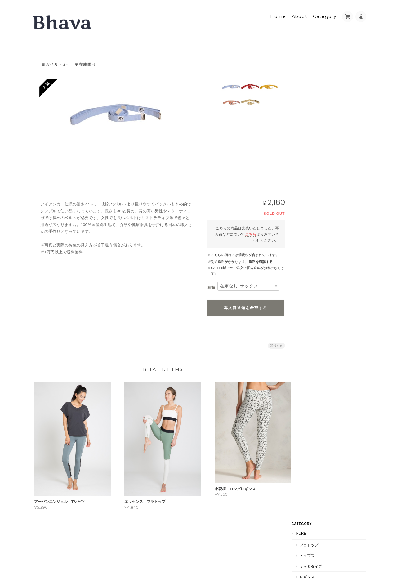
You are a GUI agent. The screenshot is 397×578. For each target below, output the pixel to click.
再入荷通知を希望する (243, 306)
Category (325, 14)
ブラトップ (318, 73)
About (299, 14)
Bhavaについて (319, 156)
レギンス (316, 105)
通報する (273, 343)
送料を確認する (258, 260)
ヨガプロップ (317, 127)
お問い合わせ (317, 180)
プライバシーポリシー (297, 548)
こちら (247, 232)
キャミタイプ (320, 95)
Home (278, 14)
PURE (310, 62)
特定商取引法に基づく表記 (328, 168)
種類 (208, 285)
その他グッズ (320, 116)
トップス (316, 84)
